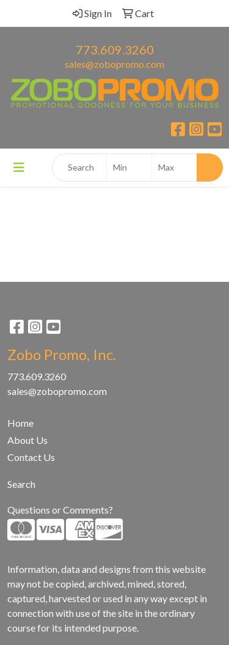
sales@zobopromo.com (114, 64)
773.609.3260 (115, 49)
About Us (27, 440)
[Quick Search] (79, 167)
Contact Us (31, 457)
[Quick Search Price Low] (129, 167)
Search (21, 484)
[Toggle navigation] (19, 167)
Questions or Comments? (60, 509)
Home (20, 423)
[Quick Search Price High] (174, 167)
